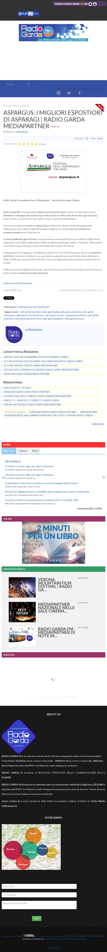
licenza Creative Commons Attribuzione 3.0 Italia (65, 939)
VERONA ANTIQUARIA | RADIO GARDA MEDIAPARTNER (32, 404)
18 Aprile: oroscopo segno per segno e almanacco (29, 474)
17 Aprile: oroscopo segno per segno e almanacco (29, 466)
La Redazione (21, 131)
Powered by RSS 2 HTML (89, 508)
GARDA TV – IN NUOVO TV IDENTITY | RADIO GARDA (31, 400)
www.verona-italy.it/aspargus (17, 283)
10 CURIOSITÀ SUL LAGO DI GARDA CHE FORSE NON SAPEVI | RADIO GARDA (43, 361)
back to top (98, 423)
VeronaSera (13, 461)
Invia (36, 918)
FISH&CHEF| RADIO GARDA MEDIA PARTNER (26, 374)
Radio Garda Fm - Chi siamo (17, 387)
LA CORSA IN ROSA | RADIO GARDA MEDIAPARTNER (31, 365)
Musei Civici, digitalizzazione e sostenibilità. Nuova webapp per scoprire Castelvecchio (47, 491)
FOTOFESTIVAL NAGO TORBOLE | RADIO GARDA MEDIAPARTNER (37, 396)
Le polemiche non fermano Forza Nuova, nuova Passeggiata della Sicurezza (41, 483)
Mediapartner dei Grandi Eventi (33, 307)
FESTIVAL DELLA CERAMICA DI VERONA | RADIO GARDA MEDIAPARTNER (41, 369)
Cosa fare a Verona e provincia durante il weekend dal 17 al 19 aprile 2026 (41, 500)
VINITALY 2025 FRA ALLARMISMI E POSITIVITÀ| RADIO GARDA (36, 357)
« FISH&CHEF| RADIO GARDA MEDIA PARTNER (52, 412)
